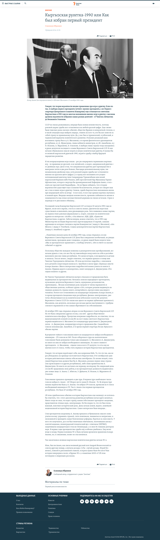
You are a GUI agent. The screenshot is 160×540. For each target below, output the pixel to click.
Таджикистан (54, 528)
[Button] (102, 36)
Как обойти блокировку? (25, 508)
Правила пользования (24, 512)
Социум (51, 512)
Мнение (48, 10)
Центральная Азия (55, 504)
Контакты (19, 504)
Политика (51, 508)
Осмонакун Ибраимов (53, 26)
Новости (51, 500)
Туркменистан (54, 532)
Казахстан (20, 528)
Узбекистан (85, 528)
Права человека (54, 516)
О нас (18, 500)
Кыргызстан (20, 532)
